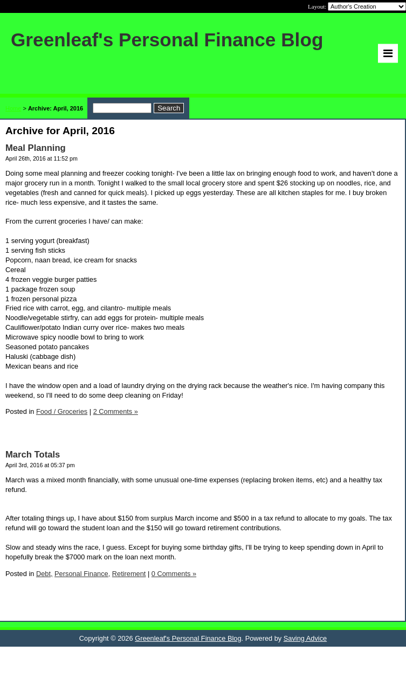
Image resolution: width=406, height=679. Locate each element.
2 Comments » (115, 411)
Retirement (129, 574)
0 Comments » (174, 574)
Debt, (44, 574)
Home (13, 108)
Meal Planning (35, 148)
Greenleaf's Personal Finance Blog (188, 638)
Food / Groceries (61, 411)
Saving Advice (305, 638)
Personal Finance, (82, 574)
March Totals (32, 454)
